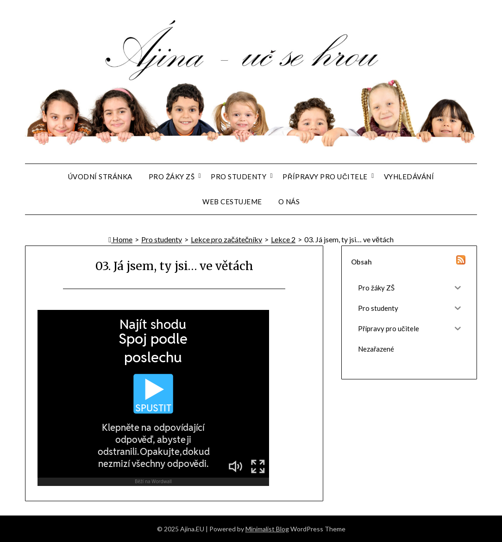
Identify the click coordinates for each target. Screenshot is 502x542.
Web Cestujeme (232, 201)
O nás (289, 201)
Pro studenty (238, 176)
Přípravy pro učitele (325, 176)
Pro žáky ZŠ (172, 176)
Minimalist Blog (267, 529)
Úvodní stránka (100, 176)
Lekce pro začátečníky (226, 239)
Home (120, 239)
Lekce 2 (283, 239)
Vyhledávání (409, 176)
